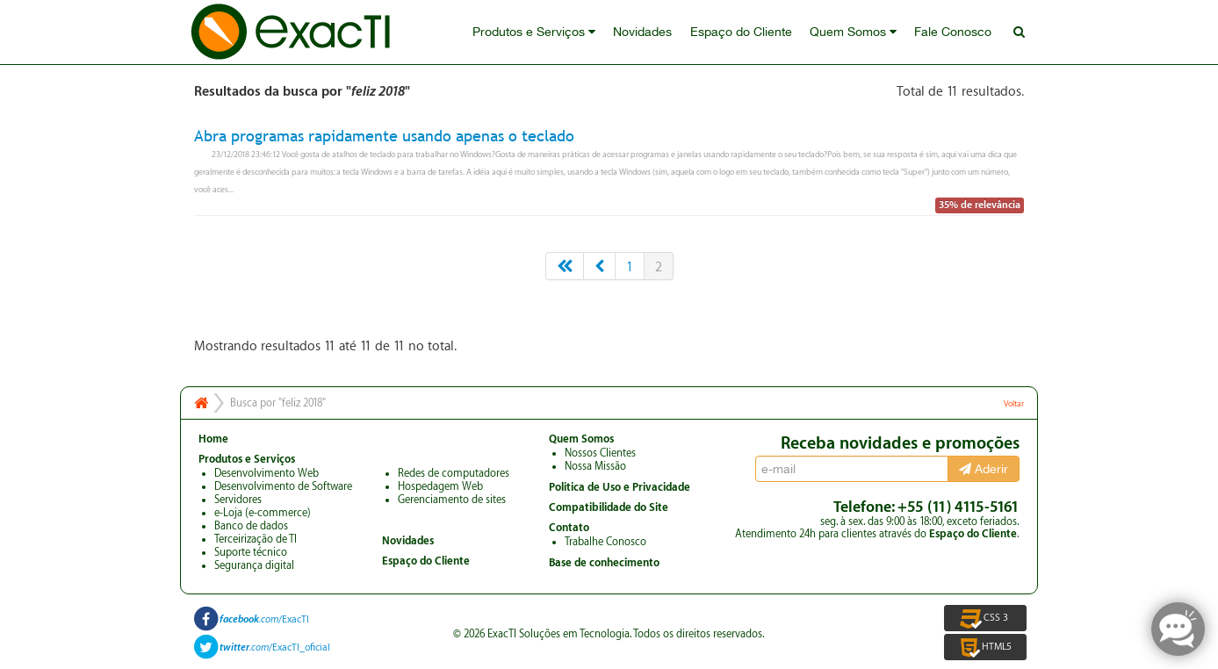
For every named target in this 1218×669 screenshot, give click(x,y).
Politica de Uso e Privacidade (619, 487)
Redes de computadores (453, 473)
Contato (569, 528)
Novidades (644, 32)
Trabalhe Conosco (605, 542)
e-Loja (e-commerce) (262, 513)
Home (213, 439)
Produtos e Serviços (535, 32)
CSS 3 (985, 618)
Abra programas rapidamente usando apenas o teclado (384, 135)
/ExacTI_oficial (275, 647)
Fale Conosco (953, 32)
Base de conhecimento (604, 563)
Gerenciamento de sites (452, 499)
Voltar (1014, 403)
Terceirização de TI (255, 539)
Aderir (983, 469)
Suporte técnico (250, 552)
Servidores (238, 499)
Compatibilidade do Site (608, 507)
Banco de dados (251, 526)
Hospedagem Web (440, 486)
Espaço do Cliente (742, 32)
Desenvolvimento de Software (283, 486)
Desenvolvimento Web (266, 473)
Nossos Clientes (600, 453)
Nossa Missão (595, 466)
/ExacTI (264, 619)
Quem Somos (854, 32)
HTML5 (985, 647)
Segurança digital (254, 565)
